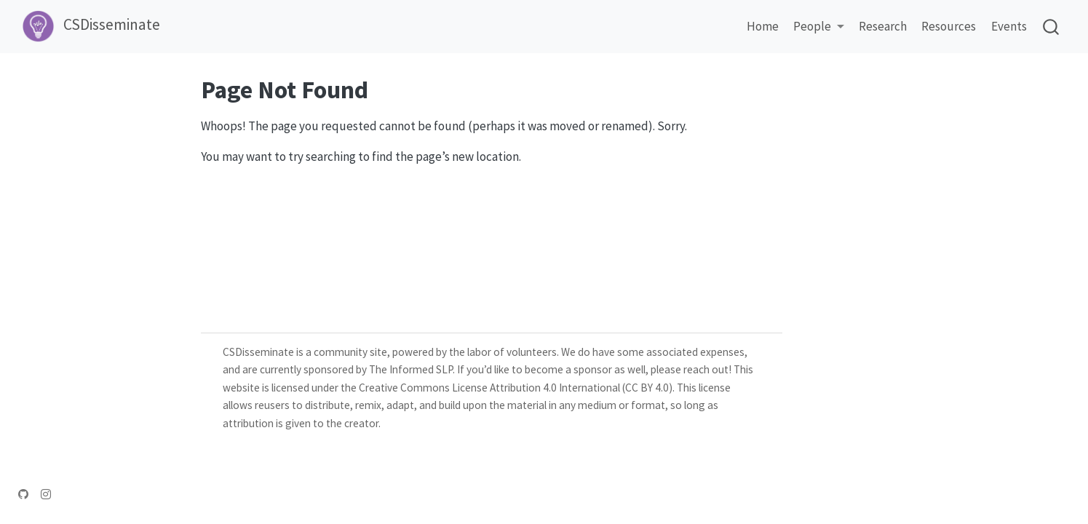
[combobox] (1051, 26)
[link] (818, 27)
